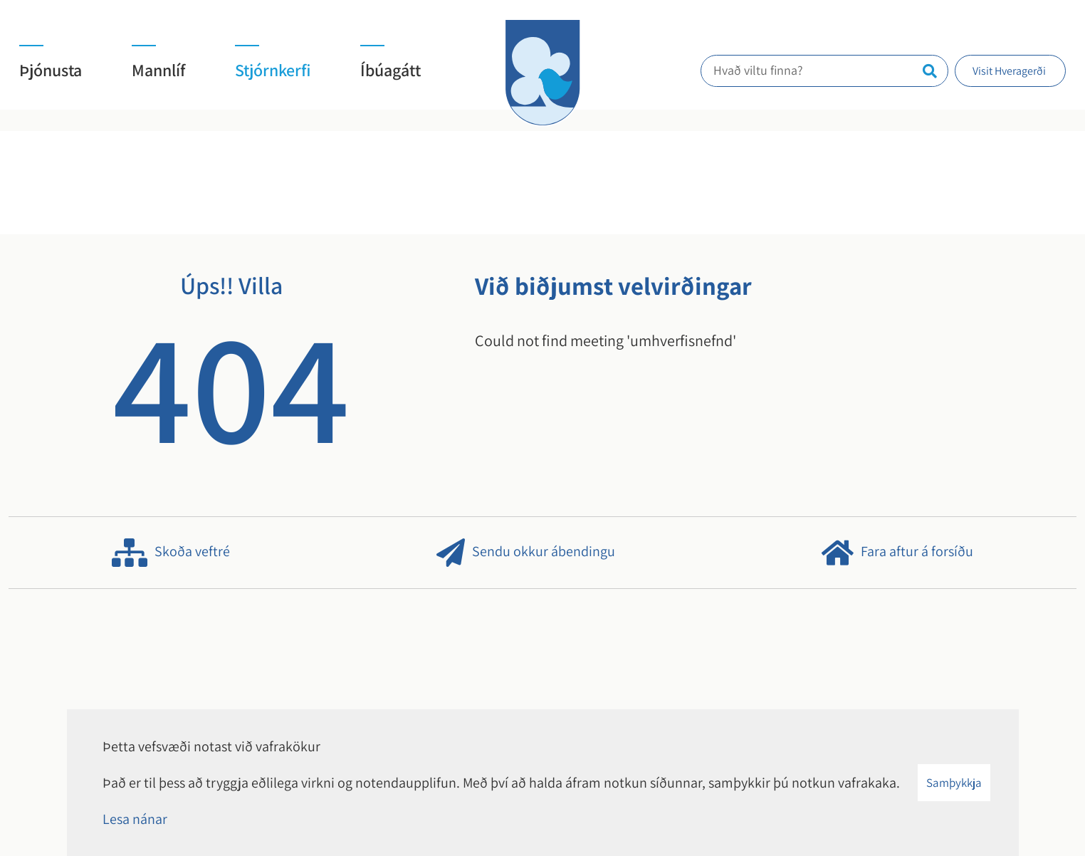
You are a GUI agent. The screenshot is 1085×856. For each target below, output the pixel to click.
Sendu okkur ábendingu (525, 552)
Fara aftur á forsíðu (897, 552)
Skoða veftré (171, 552)
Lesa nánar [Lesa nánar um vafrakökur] (135, 819)
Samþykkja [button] (954, 782)
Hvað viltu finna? (765, 70)
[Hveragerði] (542, 72)
